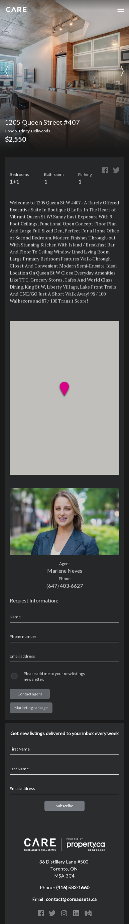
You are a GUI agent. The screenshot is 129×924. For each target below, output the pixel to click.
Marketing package (31, 708)
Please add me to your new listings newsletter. (54, 677)
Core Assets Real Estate (16, 9)
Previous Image (6, 71)
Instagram (64, 913)
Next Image (122, 71)
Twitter (116, 171)
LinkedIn (76, 913)
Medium (88, 913)
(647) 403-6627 (64, 586)
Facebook (105, 171)
